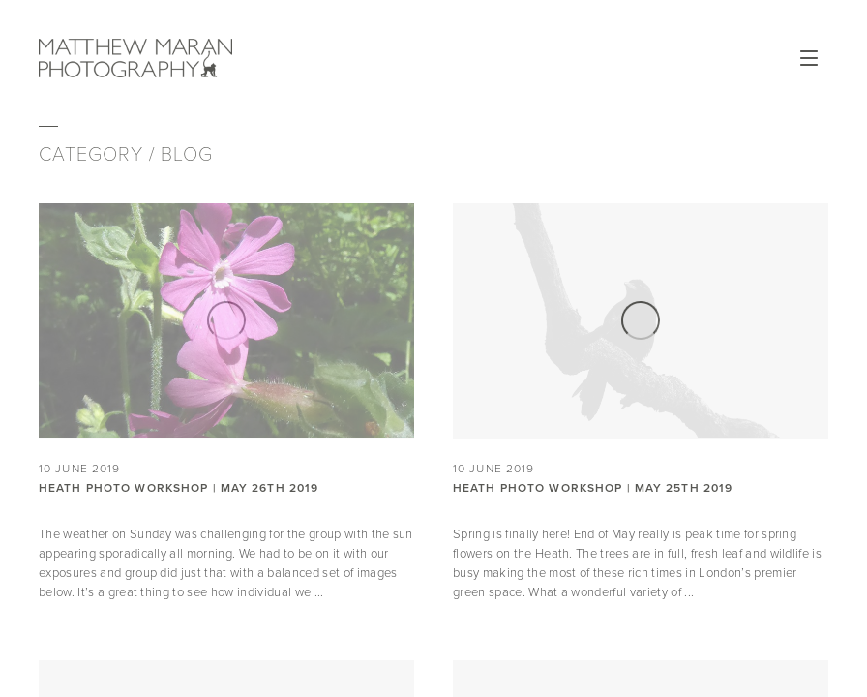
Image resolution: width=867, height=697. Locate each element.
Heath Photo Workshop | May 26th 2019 (178, 488)
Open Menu (809, 58)
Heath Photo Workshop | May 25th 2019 (592, 488)
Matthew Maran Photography (135, 58)
